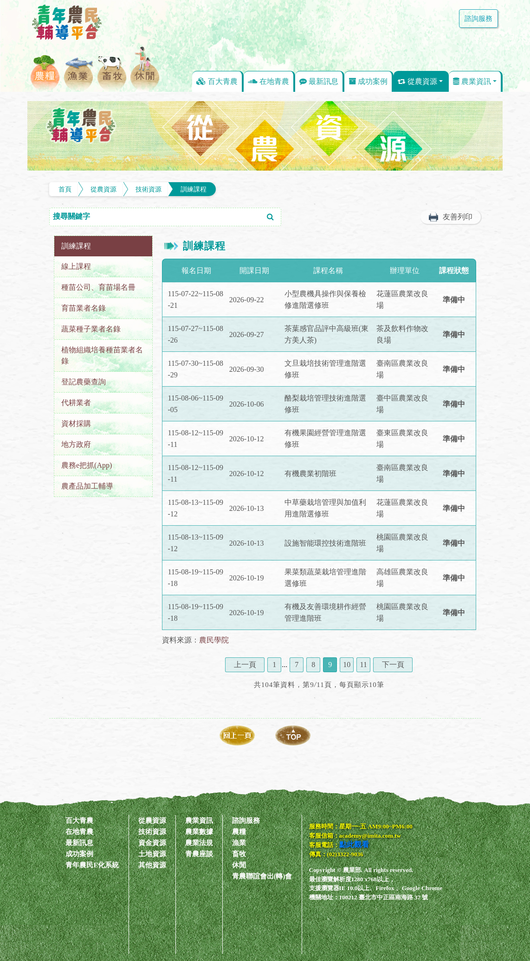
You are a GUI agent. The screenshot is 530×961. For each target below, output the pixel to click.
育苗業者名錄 (83, 308)
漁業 (239, 842)
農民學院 (214, 640)
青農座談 (199, 854)
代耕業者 (76, 403)
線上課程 (76, 266)
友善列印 (457, 217)
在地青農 (268, 81)
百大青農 (217, 81)
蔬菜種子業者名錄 (91, 329)
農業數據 (199, 831)
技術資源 (149, 189)
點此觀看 (354, 844)
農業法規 (199, 842)
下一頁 (393, 664)
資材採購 (76, 423)
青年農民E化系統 (92, 865)
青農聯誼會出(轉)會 (262, 876)
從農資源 (417, 81)
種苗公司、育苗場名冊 (98, 287)
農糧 (239, 831)
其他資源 (152, 865)
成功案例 (368, 81)
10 (346, 664)
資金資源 (152, 842)
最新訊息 (318, 81)
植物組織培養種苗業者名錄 (102, 355)
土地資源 (152, 854)
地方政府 (76, 444)
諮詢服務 (476, 19)
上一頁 (245, 664)
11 (363, 664)
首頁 (64, 189)
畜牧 (239, 854)
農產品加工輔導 (87, 486)
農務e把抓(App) (86, 465)
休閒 (239, 865)
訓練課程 (194, 189)
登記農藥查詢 (83, 382)
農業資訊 (472, 81)
